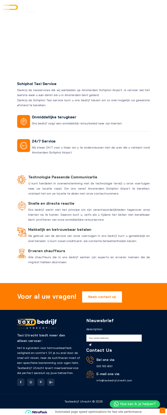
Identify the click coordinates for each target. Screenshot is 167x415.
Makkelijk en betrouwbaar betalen (60, 229)
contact (97, 17)
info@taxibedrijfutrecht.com (114, 380)
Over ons (146, 8)
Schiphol (127, 8)
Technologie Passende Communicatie (62, 177)
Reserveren (50, 8)
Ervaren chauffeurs (46, 250)
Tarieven (90, 8)
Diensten (71, 8)
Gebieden (108, 8)
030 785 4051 (105, 366)
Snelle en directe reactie (51, 203)
